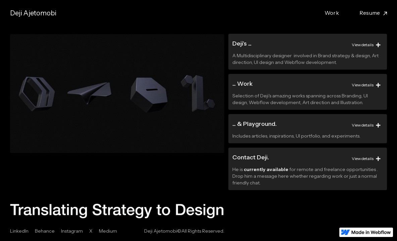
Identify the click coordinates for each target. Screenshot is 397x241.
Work (332, 12)
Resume (369, 12)
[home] (33, 13)
